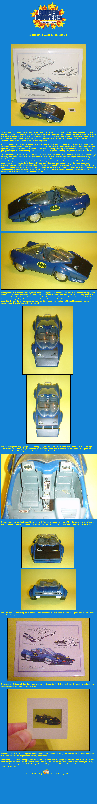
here (33, 686)
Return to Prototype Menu (60, 774)
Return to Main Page (34, 774)
